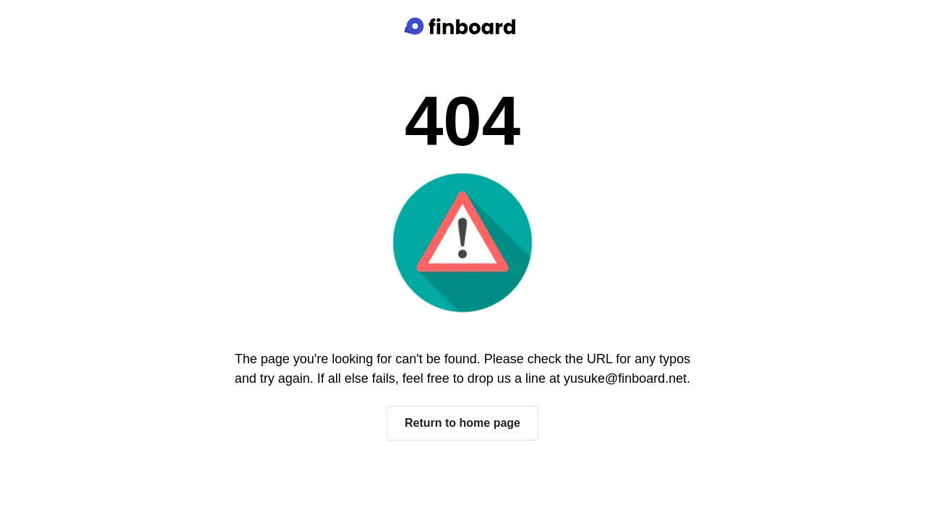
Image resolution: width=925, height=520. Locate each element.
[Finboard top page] (462, 26)
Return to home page (462, 423)
